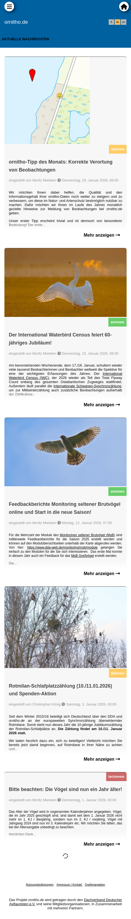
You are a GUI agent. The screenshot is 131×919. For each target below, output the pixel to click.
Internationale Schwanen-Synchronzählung (87, 386)
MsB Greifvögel (82, 556)
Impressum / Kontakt (69, 884)
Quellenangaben (95, 884)
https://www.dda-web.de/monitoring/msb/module (62, 547)
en (123, 22)
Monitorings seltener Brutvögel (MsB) (87, 535)
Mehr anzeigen (102, 235)
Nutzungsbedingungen (40, 884)
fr (111, 22)
